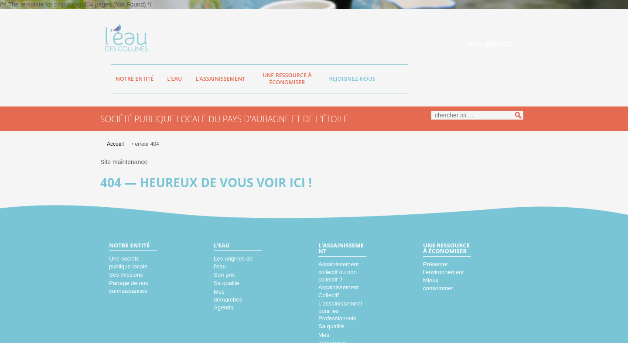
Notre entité (135, 78)
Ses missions (126, 274)
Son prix (224, 274)
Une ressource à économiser (287, 79)
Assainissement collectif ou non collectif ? (338, 271)
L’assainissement (220, 78)
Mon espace (489, 44)
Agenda (223, 307)
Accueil (115, 144)
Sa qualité (226, 283)
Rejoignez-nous (352, 78)
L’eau (174, 78)
